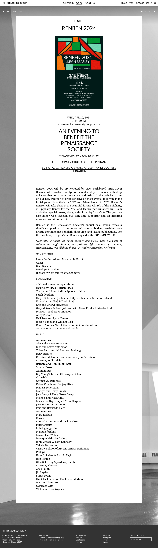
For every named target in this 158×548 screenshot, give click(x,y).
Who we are (81, 535)
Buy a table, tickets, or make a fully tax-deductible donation (79, 169)
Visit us (79, 538)
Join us (79, 542)
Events (79, 3)
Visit (131, 3)
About (124, 3)
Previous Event (14, 11)
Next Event (145, 11)
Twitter (105, 540)
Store (149, 3)
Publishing (90, 3)
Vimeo (105, 542)
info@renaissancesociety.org (51, 538)
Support (140, 3)
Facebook (107, 535)
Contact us (80, 540)
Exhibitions (68, 3)
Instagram (107, 538)
